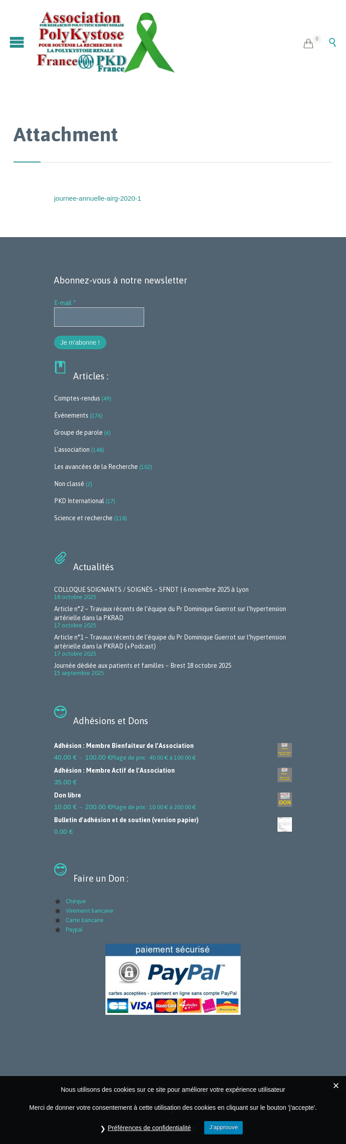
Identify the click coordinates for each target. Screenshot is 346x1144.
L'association (72, 449)
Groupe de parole (78, 432)
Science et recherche (83, 518)
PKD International (79, 500)
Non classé (69, 483)
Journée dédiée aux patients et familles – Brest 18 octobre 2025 (142, 665)
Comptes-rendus (77, 398)
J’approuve (223, 1127)
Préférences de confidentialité (149, 1127)
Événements (71, 415)
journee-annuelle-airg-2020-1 (97, 198)
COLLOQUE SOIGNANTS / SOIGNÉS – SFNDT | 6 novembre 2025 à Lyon (151, 589)
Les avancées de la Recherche (96, 466)
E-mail (65, 302)
